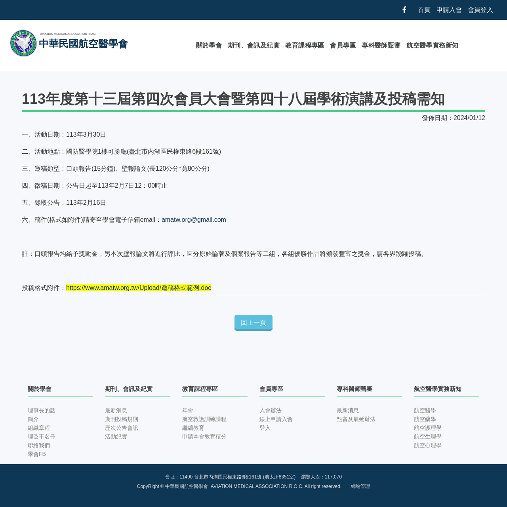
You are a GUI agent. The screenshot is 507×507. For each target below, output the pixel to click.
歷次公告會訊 (121, 428)
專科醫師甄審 (381, 45)
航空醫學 (425, 410)
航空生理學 (428, 436)
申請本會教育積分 (204, 436)
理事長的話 (41, 410)
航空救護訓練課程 (204, 419)
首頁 (424, 9)
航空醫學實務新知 (432, 45)
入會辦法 (270, 410)
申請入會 (449, 9)
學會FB (37, 454)
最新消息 (116, 410)
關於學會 (209, 45)
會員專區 (343, 45)
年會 (187, 410)
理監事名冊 (41, 436)
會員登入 (480, 9)
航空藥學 (425, 419)
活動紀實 (116, 436)
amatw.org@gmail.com (194, 219)
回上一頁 (253, 322)
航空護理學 (428, 428)
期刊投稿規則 (121, 419)
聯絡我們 (39, 445)
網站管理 (360, 486)
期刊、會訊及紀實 (254, 45)
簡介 (33, 419)
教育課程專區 (304, 45)
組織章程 (39, 428)
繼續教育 (193, 428)
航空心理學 (428, 445)
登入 (265, 428)
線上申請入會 (276, 419)
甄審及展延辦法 (356, 419)
